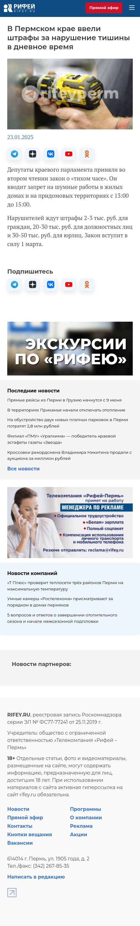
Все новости (23, 469)
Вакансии (20, 843)
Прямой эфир (104, 7)
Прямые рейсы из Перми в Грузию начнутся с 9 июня (64, 400)
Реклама (81, 826)
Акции (78, 834)
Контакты (20, 826)
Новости (18, 809)
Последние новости (33, 391)
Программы (85, 809)
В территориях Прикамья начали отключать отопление (66, 410)
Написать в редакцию (36, 877)
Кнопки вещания (29, 834)
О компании (86, 817)
